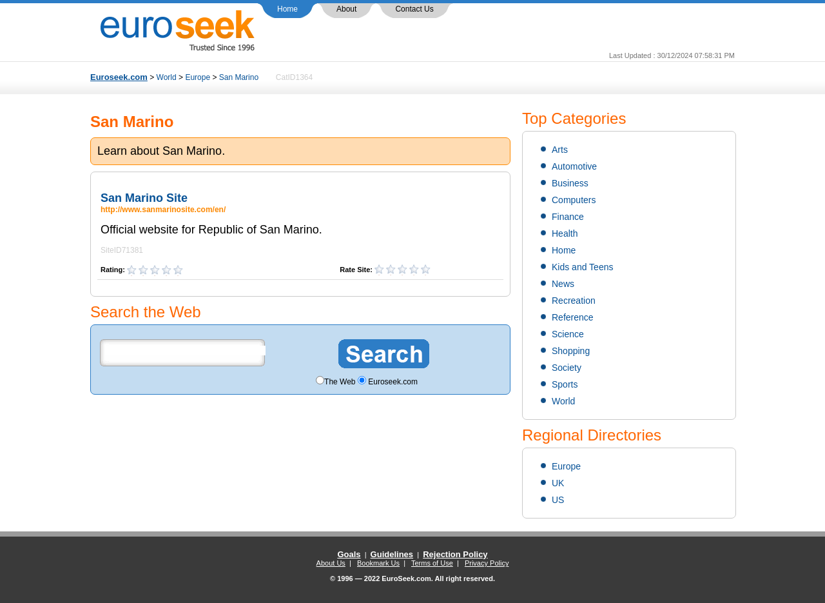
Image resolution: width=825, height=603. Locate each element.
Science (568, 334)
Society (566, 367)
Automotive (574, 166)
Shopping (571, 351)
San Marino (238, 77)
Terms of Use (432, 563)
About (346, 9)
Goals (348, 554)
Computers (574, 200)
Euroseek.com (119, 77)
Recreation (574, 300)
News (563, 284)
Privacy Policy (487, 563)
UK (558, 483)
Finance (568, 217)
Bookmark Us (378, 563)
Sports (565, 384)
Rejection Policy (455, 554)
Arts (560, 149)
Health (565, 233)
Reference (573, 317)
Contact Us (414, 9)
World (167, 77)
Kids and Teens (582, 267)
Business (570, 183)
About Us (330, 563)
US (558, 500)
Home (287, 9)
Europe (197, 77)
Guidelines (392, 554)
